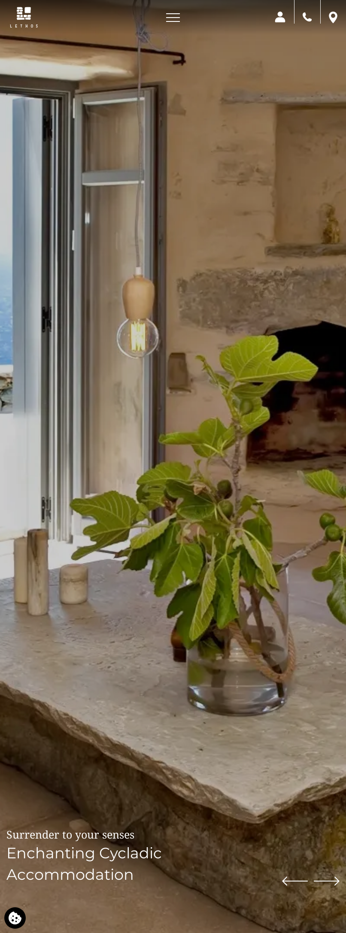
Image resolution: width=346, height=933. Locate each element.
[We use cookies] (15, 918)
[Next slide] (327, 880)
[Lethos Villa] (24, 17)
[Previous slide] (295, 880)
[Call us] (307, 16)
